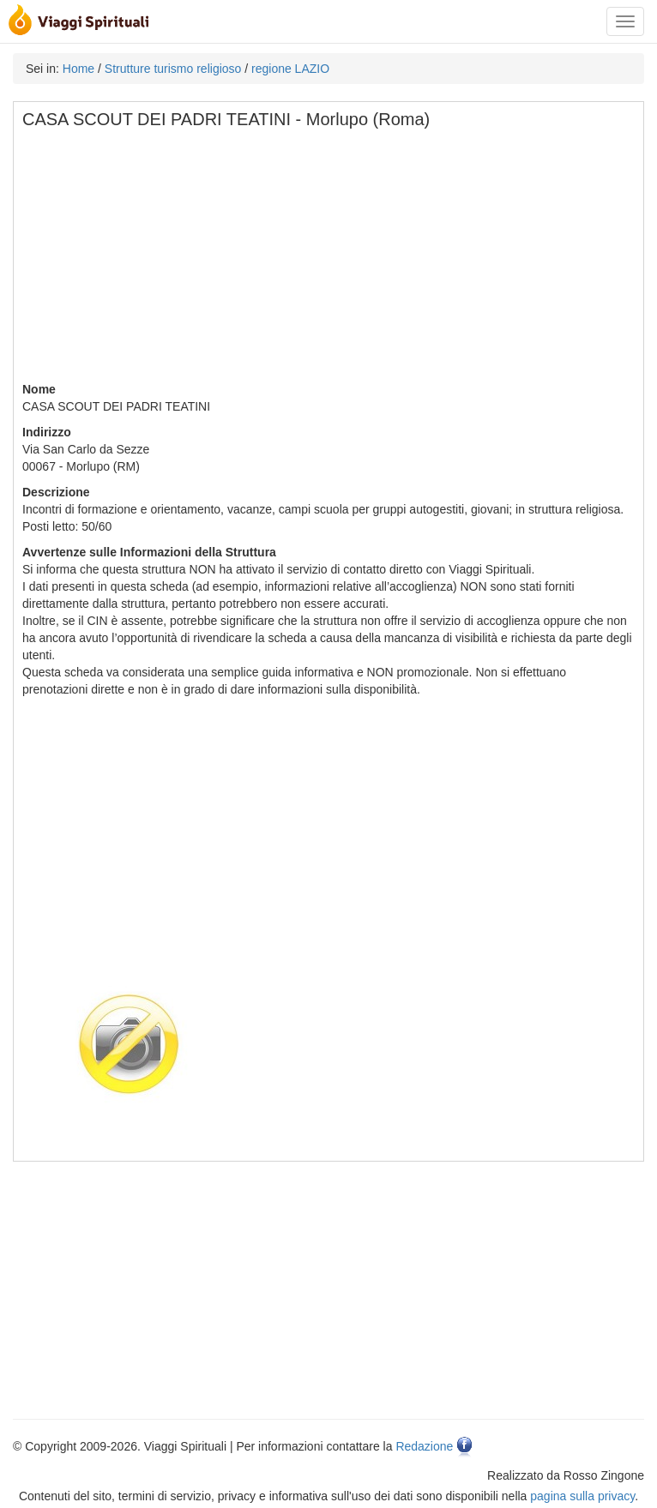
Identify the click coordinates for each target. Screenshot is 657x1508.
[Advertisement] (329, 261)
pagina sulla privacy (582, 1496)
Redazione (424, 1446)
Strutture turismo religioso (173, 68)
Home (78, 68)
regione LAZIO (290, 68)
